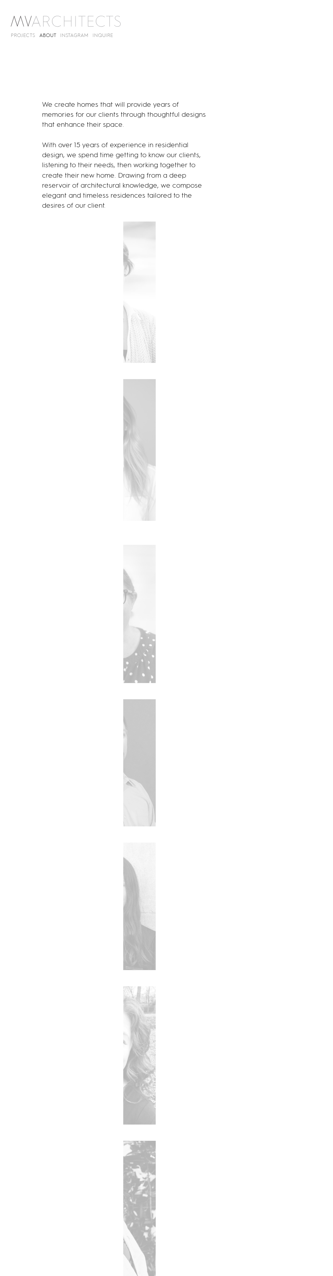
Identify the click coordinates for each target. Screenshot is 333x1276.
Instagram (74, 35)
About (47, 35)
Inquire (102, 35)
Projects (23, 35)
